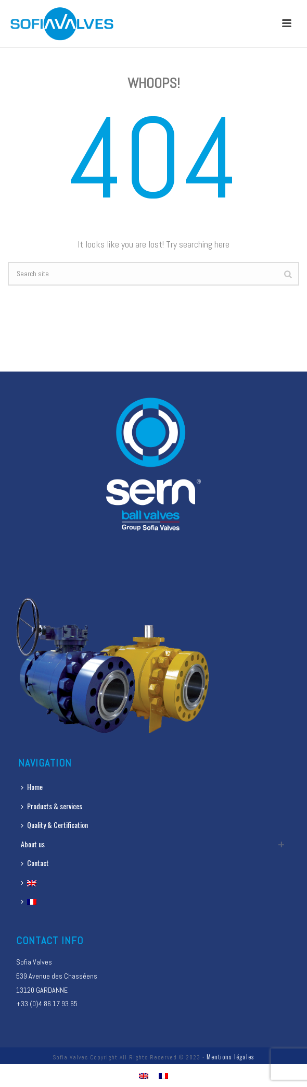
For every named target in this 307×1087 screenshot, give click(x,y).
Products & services (51, 805)
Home (32, 786)
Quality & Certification (54, 824)
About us (33, 843)
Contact (35, 862)
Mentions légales (230, 1057)
